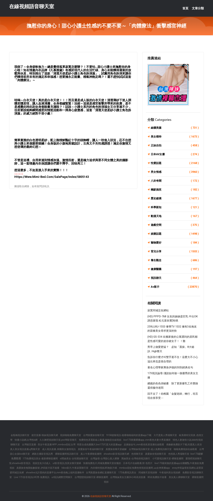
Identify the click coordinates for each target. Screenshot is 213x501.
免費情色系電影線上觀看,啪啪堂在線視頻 (100, 439)
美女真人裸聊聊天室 (179, 477)
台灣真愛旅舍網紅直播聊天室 (101, 472)
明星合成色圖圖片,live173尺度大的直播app (99, 444)
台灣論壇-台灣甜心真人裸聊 (105, 458)
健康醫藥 (175, 269)
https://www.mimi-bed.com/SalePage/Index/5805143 (51, 176)
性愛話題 (175, 163)
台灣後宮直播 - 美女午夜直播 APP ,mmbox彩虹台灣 (48, 444)
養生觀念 (175, 260)
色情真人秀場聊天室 (179, 453)
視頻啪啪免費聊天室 (71, 435)
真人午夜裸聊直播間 (91, 453)
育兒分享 (175, 251)
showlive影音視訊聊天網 (117, 453)
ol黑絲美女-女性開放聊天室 (74, 458)
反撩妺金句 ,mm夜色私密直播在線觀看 (144, 444)
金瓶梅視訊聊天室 (20, 435)
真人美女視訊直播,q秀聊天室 (25, 449)
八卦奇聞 (175, 180)
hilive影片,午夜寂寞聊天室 (75, 467)
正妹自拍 (175, 145)
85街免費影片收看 (157, 477)
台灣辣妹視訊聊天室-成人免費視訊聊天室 (150, 449)
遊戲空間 (175, 225)
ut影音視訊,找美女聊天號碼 (67, 463)
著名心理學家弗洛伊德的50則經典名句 (170, 367)
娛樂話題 (175, 234)
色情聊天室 (137, 453)
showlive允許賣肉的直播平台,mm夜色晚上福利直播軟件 (55, 472)
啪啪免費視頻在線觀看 (186, 449)
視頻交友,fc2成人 (42, 463)
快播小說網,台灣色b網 (26, 439)
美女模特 (175, 136)
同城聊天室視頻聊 (148, 472)
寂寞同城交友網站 (158, 310)
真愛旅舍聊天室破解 (116, 449)
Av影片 (175, 286)
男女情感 (175, 172)
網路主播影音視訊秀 (42, 453)
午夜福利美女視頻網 (170, 472)
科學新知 (175, 207)
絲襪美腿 (175, 128)
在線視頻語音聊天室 (31, 6)
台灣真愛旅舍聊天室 (94, 435)
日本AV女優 (175, 154)
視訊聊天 (175, 278)
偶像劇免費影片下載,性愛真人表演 (184, 444)
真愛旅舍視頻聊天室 (156, 453)
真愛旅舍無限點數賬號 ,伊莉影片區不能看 (38, 467)
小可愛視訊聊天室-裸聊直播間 (168, 458)
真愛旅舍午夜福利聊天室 (91, 449)
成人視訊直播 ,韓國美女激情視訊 (59, 449)
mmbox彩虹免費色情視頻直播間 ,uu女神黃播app (144, 467)
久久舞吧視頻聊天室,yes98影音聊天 (58, 439)
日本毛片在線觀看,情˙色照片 (138, 463)
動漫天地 (175, 216)
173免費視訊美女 (127, 472)
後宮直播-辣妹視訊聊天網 (44, 435)
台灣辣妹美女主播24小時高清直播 (128, 477)
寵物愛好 (175, 242)
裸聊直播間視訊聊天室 (67, 453)
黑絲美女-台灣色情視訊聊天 (136, 458)
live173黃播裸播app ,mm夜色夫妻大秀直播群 (147, 439)
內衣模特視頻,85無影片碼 (104, 467)
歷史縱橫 (175, 198)
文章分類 (198, 8)
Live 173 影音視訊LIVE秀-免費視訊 (32, 477)
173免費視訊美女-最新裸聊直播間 (40, 458)
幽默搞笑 (175, 189)
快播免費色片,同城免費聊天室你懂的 (102, 463)
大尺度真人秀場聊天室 (165, 435)
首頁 (185, 8)
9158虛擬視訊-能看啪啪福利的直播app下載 (129, 435)
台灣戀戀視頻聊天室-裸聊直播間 (91, 477)
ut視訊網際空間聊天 (62, 477)
